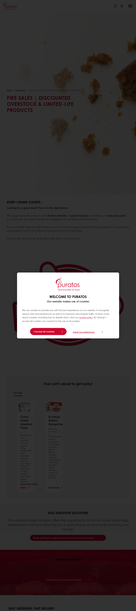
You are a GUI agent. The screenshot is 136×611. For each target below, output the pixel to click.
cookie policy (86, 317)
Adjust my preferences (84, 331)
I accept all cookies (44, 331)
